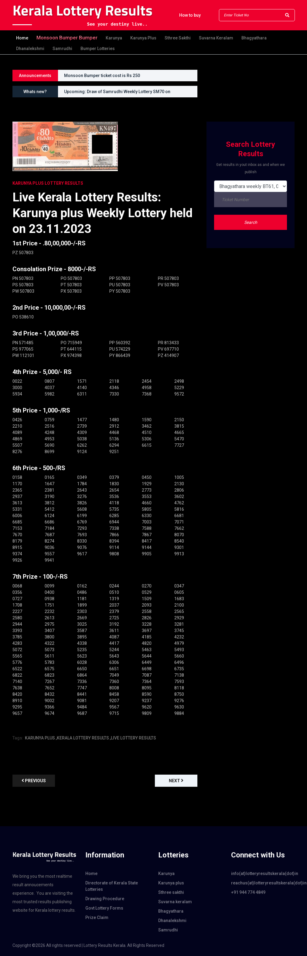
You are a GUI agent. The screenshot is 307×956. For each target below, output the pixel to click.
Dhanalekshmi (30, 48)
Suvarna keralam (216, 37)
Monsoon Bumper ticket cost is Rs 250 (102, 75)
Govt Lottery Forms (104, 908)
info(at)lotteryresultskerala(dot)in (263, 873)
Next (176, 780)
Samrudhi (62, 48)
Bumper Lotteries (97, 48)
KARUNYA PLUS (40, 738)
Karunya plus (143, 37)
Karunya (114, 37)
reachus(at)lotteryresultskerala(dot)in (263, 882)
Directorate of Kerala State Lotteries (111, 886)
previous (34, 780)
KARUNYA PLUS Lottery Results (47, 183)
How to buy (190, 15)
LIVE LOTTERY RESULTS (133, 738)
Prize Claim (96, 917)
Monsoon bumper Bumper (66, 38)
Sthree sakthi (178, 37)
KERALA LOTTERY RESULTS (83, 738)
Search (250, 222)
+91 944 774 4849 (248, 892)
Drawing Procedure (104, 898)
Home (22, 37)
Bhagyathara (254, 37)
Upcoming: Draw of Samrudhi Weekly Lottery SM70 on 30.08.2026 (117, 93)
